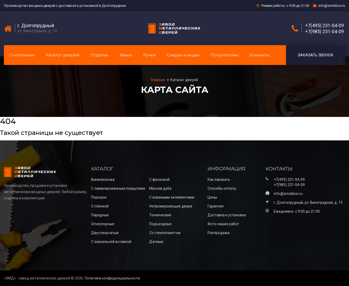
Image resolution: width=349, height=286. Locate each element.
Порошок (99, 197)
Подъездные (160, 224)
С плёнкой (100, 206)
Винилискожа (103, 179)
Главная (158, 80)
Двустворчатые (105, 233)
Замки (125, 54)
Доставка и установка (227, 215)
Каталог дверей (62, 54)
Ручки (149, 54)
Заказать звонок (315, 55)
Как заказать (219, 179)
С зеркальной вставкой (111, 242)
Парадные (100, 215)
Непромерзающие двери (170, 206)
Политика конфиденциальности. (113, 278)
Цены (212, 197)
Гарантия (215, 206)
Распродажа (218, 233)
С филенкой (159, 179)
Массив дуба (160, 188)
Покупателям (224, 54)
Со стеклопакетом (164, 233)
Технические (160, 215)
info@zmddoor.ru (332, 6)
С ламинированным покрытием (118, 188)
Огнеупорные (102, 224)
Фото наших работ (223, 224)
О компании (21, 54)
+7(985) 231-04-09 (324, 31)
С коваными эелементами (171, 197)
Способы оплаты (222, 188)
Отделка (99, 54)
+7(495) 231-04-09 (324, 25)
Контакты (259, 54)
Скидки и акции (183, 54)
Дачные (156, 242)
